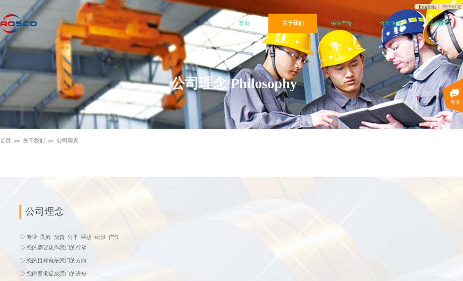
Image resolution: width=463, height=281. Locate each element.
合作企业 (390, 23)
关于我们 (293, 23)
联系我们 (439, 23)
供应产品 (342, 23)
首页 (244, 23)
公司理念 (67, 141)
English (427, 6)
